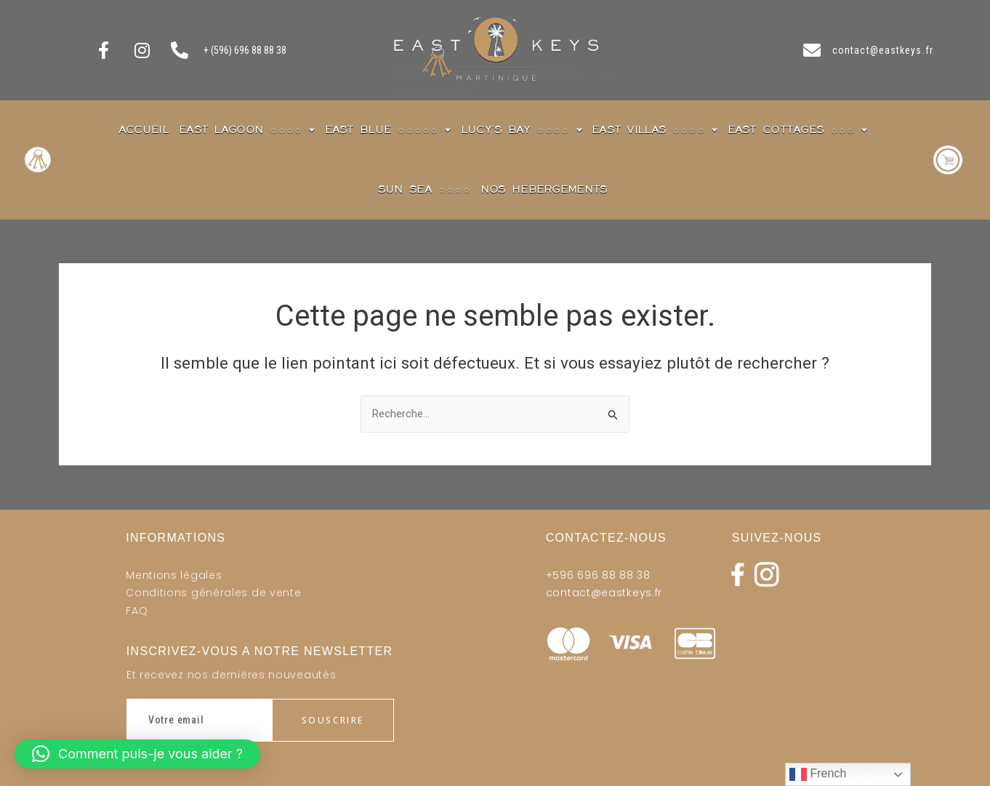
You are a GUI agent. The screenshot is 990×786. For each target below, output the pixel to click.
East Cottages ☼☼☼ (797, 130)
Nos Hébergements (544, 189)
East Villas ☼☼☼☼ (654, 130)
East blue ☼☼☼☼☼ (388, 130)
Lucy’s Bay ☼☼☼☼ (521, 130)
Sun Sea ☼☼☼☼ (424, 189)
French (817, 774)
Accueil (143, 129)
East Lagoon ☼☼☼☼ (247, 130)
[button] (137, 754)
